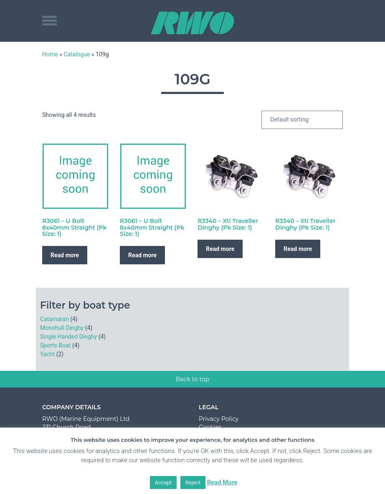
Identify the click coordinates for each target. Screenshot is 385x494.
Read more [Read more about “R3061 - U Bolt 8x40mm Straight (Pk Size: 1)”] (65, 255)
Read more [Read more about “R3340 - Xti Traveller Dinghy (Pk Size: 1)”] (220, 249)
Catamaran (54, 319)
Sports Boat (55, 345)
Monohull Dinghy (62, 327)
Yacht (47, 354)
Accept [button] (163, 482)
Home (50, 54)
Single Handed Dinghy (68, 336)
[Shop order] (302, 120)
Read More (222, 482)
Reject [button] (192, 482)
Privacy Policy (218, 419)
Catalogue (76, 54)
